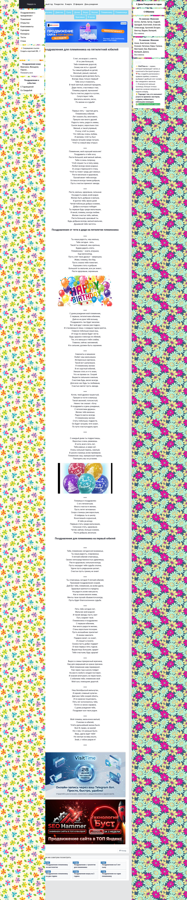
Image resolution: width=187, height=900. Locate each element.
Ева (145, 49)
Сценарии (31, 30)
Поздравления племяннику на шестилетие (63, 854)
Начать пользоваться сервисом (149, 104)
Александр (139, 27)
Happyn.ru (37, 4)
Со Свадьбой (32, 90)
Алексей (156, 25)
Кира (152, 46)
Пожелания (32, 19)
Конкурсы (31, 34)
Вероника (152, 49)
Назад (122, 838)
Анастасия (144, 43)
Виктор (137, 30)
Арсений (149, 27)
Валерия (138, 52)
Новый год (59, 4)
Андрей (156, 22)
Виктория (138, 49)
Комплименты (33, 26)
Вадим (145, 30)
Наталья (145, 46)
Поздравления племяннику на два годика (64, 863)
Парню (30, 70)
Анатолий (147, 25)
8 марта (79, 4)
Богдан (157, 27)
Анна (136, 43)
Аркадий (138, 25)
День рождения (102, 4)
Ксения (137, 46)
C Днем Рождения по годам (149, 4)
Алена (153, 43)
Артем (143, 22)
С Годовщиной (33, 87)
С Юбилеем (149, 12)
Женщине (40, 67)
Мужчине (31, 67)
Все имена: (139, 33)
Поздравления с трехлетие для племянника (87, 854)
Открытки (31, 23)
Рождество (70, 4)
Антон (137, 22)
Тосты (29, 37)
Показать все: (33, 73)
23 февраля (89, 4)
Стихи (29, 41)
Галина (159, 46)
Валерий (152, 30)
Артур (149, 22)
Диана (146, 52)
